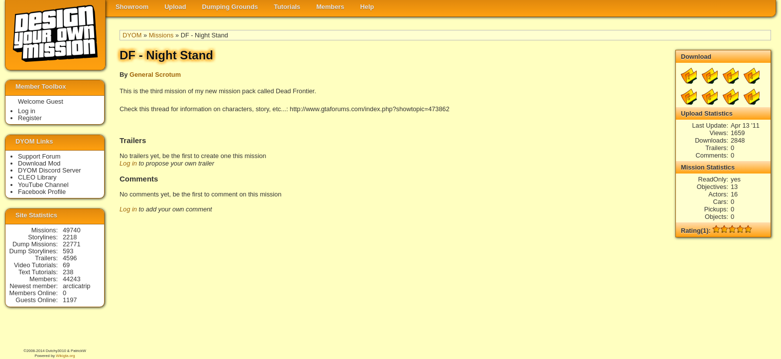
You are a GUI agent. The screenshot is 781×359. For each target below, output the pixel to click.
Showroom (132, 6)
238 (68, 272)
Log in (128, 163)
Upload (175, 6)
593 (68, 251)
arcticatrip (76, 286)
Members (330, 6)
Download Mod (39, 163)
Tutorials (287, 6)
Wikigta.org (65, 356)
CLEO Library (37, 177)
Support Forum (39, 156)
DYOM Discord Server (49, 170)
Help (367, 6)
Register (30, 118)
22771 (72, 244)
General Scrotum (155, 74)
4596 (70, 258)
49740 (72, 230)
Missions (161, 35)
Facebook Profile (42, 191)
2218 (70, 237)
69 (66, 265)
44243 (72, 279)
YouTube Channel (43, 184)
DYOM (132, 35)
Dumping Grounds (230, 6)
